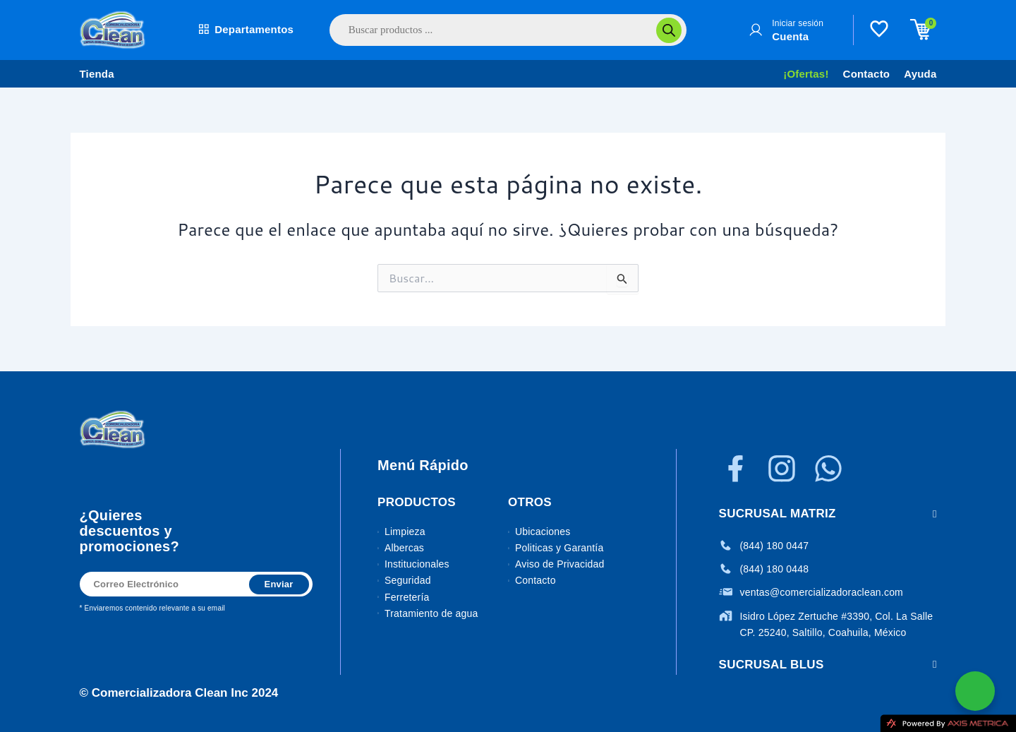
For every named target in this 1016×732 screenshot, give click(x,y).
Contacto (866, 74)
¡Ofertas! (805, 74)
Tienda (97, 74)
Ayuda (920, 74)
